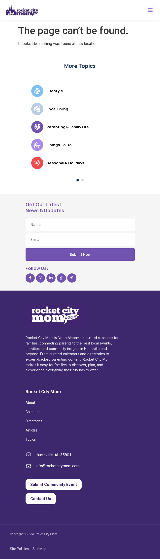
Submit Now (80, 254)
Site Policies (19, 549)
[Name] (80, 224)
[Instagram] (40, 278)
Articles (31, 430)
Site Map (39, 549)
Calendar (33, 412)
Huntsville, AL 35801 (53, 455)
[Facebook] (30, 278)
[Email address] (80, 239)
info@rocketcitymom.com (57, 466)
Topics (31, 439)
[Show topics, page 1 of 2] (77, 180)
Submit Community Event (53, 484)
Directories (34, 421)
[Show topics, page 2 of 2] (82, 180)
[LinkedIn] (51, 278)
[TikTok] (61, 278)
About (30, 403)
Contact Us (40, 498)
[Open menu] (150, 10)
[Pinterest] (71, 278)
